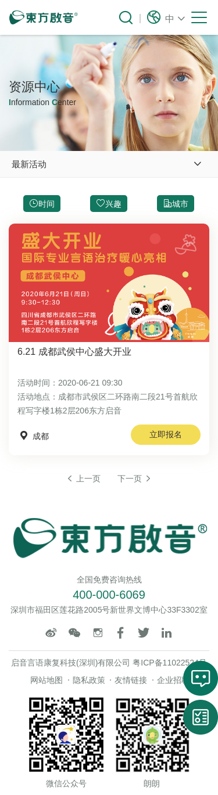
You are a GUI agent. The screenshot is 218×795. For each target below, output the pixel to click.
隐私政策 (89, 680)
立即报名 (165, 434)
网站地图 (46, 680)
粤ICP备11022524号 (170, 662)
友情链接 (131, 680)
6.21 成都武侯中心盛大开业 (74, 352)
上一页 (83, 478)
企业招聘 (173, 680)
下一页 (134, 478)
